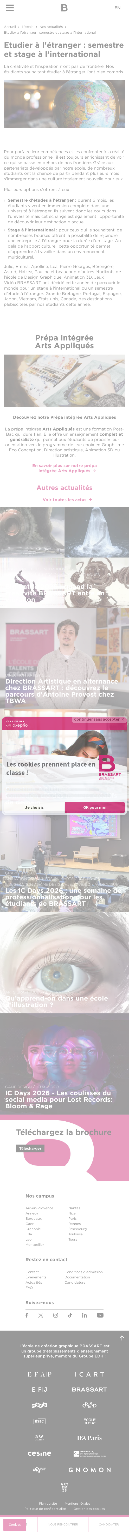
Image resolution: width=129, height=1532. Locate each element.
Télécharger (30, 1148)
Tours (72, 1239)
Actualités (33, 1282)
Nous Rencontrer (63, 1524)
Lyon (29, 1239)
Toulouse (75, 1234)
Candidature (75, 1282)
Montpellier (34, 1245)
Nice (72, 1213)
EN (117, 7)
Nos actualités (51, 27)
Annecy (31, 1213)
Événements (35, 1277)
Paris (72, 1218)
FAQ (29, 1288)
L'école (28, 27)
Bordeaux (33, 1218)
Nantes (74, 1208)
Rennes (74, 1224)
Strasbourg (77, 1229)
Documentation (77, 1277)
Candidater (109, 1524)
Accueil (10, 27)
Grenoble (33, 1229)
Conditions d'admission (83, 1272)
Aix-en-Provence (39, 1208)
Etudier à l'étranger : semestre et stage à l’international (50, 32)
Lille (28, 1234)
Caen (29, 1224)
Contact (32, 1272)
